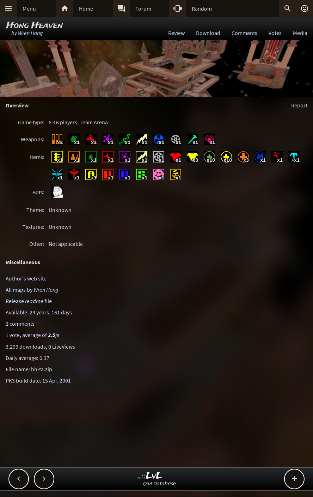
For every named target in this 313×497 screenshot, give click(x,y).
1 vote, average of (32, 334)
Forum (143, 8)
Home (86, 8)
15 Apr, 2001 (56, 380)
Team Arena (94, 122)
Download (208, 32)
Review (176, 32)
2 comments (20, 323)
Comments (244, 32)
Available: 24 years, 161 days (39, 312)
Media (300, 32)
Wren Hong (30, 32)
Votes (275, 32)
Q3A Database (159, 483)
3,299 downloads (26, 346)
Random (202, 8)
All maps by (32, 289)
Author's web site (26, 278)
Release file (29, 300)
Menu (29, 8)
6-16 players (63, 122)
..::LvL (150, 476)
